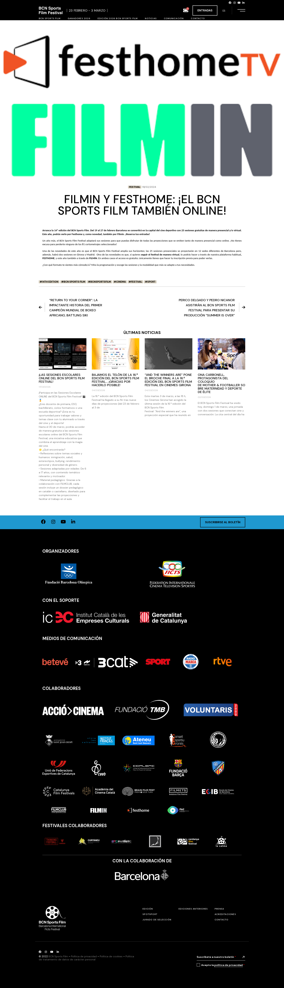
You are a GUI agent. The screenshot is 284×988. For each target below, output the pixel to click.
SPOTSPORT (150, 914)
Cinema (121, 281)
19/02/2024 (149, 187)
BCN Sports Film (74, 281)
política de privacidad (228, 965)
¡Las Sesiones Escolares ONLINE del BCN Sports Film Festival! (62, 378)
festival (136, 281)
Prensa (219, 908)
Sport (151, 281)
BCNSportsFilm (100, 281)
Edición (148, 908)
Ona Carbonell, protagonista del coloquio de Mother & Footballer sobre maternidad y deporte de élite (221, 383)
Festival (134, 187)
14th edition (50, 281)
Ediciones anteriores (193, 908)
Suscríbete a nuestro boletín (216, 957)
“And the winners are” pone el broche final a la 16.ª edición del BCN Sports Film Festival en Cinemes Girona (168, 380)
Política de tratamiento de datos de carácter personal (86, 958)
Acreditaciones (225, 914)
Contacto (222, 919)
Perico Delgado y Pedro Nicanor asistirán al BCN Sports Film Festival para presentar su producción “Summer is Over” (212, 307)
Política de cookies (111, 956)
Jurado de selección (157, 919)
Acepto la (223, 965)
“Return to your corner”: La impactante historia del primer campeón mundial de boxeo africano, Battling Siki (70, 307)
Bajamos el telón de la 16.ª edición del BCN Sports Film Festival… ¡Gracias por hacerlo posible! (115, 380)
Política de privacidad (84, 956)
